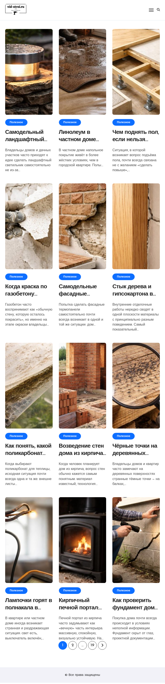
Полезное (16, 122)
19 (92, 647)
